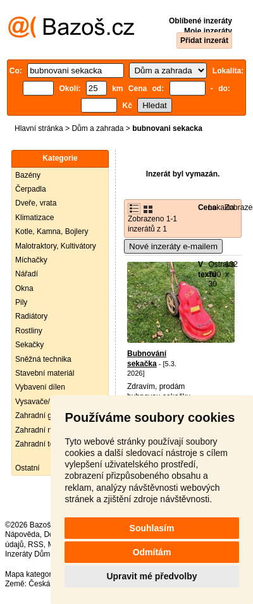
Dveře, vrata (35, 203)
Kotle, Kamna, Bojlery (51, 231)
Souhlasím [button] (152, 528)
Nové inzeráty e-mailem (173, 246)
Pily (21, 302)
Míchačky (31, 260)
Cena (207, 207)
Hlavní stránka (39, 128)
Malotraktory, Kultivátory (55, 246)
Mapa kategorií (30, 574)
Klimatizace (34, 217)
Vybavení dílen (40, 387)
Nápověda (22, 534)
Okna (24, 288)
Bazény (27, 175)
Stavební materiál (44, 373)
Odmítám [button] (152, 552)
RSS (36, 544)
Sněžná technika (43, 359)
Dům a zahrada (97, 128)
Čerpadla (30, 189)
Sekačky (29, 344)
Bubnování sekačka (146, 358)
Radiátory (31, 316)
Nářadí (26, 273)
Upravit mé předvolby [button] (151, 576)
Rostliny (28, 330)
